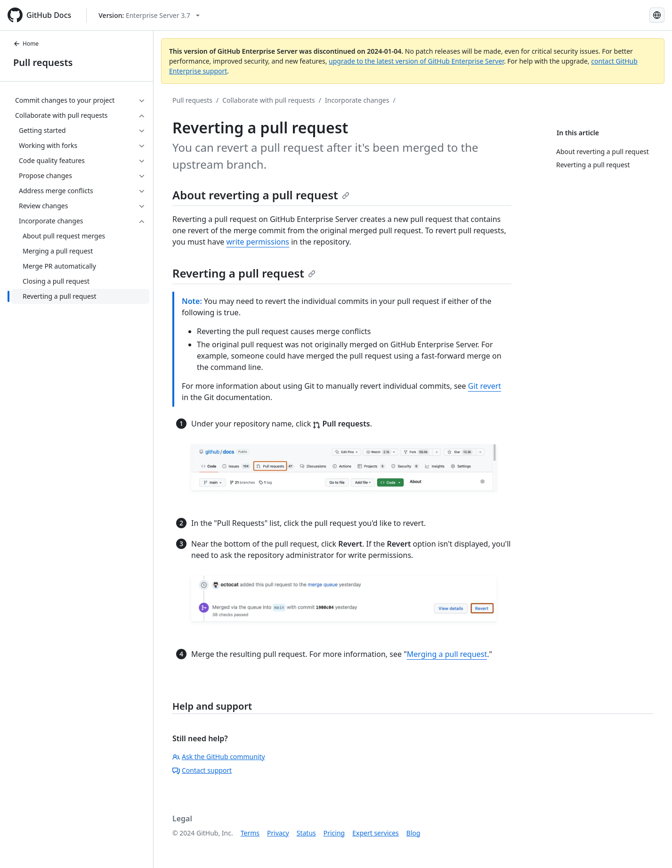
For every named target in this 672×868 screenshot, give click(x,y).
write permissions (258, 242)
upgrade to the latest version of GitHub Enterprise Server (416, 61)
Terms (250, 832)
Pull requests (43, 62)
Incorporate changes (357, 100)
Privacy (278, 832)
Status (306, 832)
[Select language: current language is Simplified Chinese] (656, 15)
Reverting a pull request (244, 273)
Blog (413, 832)
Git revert (484, 386)
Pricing (334, 832)
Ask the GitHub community (218, 756)
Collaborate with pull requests (268, 100)
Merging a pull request (447, 654)
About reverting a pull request (260, 195)
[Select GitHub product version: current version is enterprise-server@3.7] (149, 15)
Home (26, 44)
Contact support (202, 770)
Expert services (375, 832)
